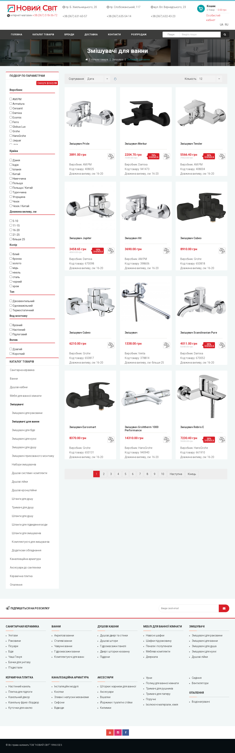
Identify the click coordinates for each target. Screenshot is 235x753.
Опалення (16, 584)
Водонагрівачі (201, 701)
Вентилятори (200, 683)
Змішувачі (117, 59)
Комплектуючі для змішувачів (30, 541)
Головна (16, 34)
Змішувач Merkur (136, 143)
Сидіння (197, 677)
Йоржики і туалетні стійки (116, 702)
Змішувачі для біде (23, 430)
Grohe (15, 131)
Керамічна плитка (21, 576)
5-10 (14, 221)
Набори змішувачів (24, 464)
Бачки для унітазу (19, 662)
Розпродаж (139, 34)
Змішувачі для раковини (27, 412)
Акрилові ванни (64, 635)
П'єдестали (15, 667)
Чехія (14, 201)
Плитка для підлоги (20, 691)
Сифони (59, 702)
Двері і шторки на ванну (115, 651)
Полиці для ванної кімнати (162, 683)
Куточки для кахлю (20, 707)
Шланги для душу (22, 516)
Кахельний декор (19, 697)
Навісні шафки (155, 635)
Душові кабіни (19, 387)
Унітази (13, 635)
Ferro (14, 122)
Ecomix (15, 117)
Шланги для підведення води (29, 524)
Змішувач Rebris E (192, 427)
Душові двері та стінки (114, 635)
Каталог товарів (43, 34)
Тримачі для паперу (158, 693)
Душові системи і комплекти (29, 473)
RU (226, 24)
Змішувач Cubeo (191, 238)
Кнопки (59, 691)
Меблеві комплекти (158, 651)
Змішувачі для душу (24, 447)
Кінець (192, 474)
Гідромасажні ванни (67, 651)
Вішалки (105, 697)
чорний (16, 281)
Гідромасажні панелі (113, 646)
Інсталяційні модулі (66, 686)
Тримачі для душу (23, 507)
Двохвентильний (22, 301)
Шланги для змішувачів (26, 533)
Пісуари (13, 646)
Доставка (91, 34)
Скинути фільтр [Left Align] (47, 83)
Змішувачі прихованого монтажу (33, 455)
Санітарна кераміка (22, 370)
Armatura (17, 103)
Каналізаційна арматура (25, 558)
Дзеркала (152, 656)
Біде (10, 651)
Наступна (176, 474)
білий (14, 254)
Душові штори (109, 640)
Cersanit (16, 108)
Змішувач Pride (79, 143)
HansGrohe (18, 135)
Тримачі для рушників (159, 688)
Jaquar (15, 140)
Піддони (105, 656)
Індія (14, 164)
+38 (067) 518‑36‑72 (45, 15)
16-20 (15, 230)
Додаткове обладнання (26, 550)
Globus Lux (18, 126)
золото (15, 263)
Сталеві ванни (63, 640)
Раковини (14, 640)
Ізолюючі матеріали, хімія (162, 704)
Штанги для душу (22, 498)
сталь (15, 277)
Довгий (16, 349)
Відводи (59, 707)
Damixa (16, 112)
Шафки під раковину (159, 640)
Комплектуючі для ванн (69, 656)
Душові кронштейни (24, 490)
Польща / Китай (21, 187)
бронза (16, 258)
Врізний (16, 325)
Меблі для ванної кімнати (25, 395)
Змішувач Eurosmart (82, 427)
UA (221, 24)
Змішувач (131, 332)
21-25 (15, 234)
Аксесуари (106, 691)
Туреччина (18, 192)
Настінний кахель (19, 686)
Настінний (17, 329)
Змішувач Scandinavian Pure (198, 332)
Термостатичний (22, 310)
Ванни (14, 378)
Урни (149, 677)
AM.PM (15, 99)
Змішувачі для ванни (25, 421)
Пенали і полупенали (159, 646)
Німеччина (18, 178)
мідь (14, 267)
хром (14, 286)
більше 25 (17, 239)
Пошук (171, 34)
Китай (15, 174)
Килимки (105, 707)
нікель (15, 272)
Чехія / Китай (19, 206)
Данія (15, 160)
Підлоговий (18, 334)
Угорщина (17, 196)
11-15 (15, 225)
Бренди (69, 34)
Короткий (17, 353)
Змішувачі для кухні (24, 438)
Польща (16, 183)
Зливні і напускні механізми (71, 697)
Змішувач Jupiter (80, 238)
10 (162, 474)
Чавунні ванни (63, 646)
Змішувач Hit (133, 238)
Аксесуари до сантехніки (25, 567)
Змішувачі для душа (204, 646)
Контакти (114, 34)
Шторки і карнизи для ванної (118, 686)
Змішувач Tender (191, 143)
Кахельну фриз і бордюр (23, 702)
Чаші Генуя (15, 656)
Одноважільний (21, 305)
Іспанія (15, 169)
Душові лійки (20, 481)
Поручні (151, 699)
